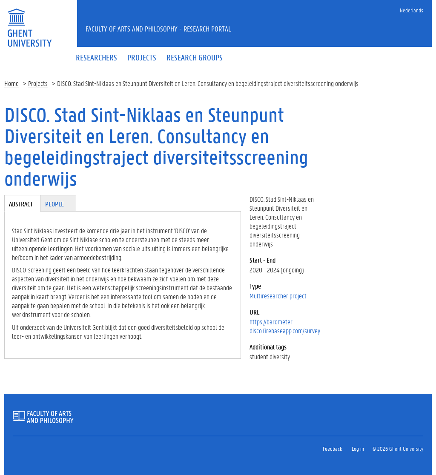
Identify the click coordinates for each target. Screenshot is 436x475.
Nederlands (411, 10)
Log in (358, 448)
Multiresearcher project (278, 295)
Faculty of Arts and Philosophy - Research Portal (158, 28)
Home (11, 83)
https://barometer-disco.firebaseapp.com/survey (285, 326)
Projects (38, 83)
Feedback (332, 448)
